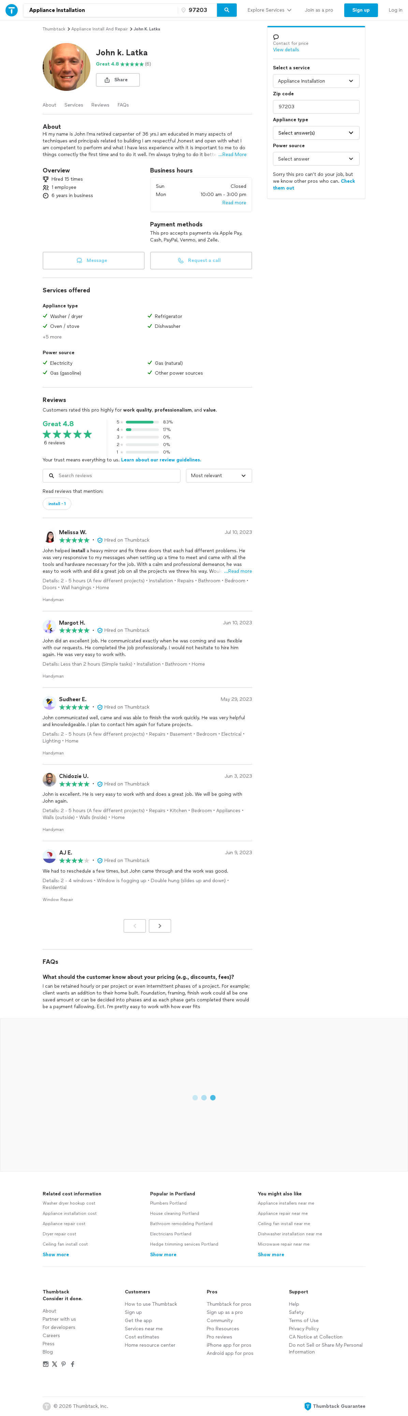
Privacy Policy (304, 1329)
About (49, 105)
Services (73, 105)
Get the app (138, 1320)
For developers (59, 1327)
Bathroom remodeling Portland (181, 1223)
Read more (234, 203)
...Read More (232, 154)
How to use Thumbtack (151, 1304)
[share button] (118, 80)
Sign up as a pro (225, 1312)
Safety (296, 1312)
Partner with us (59, 1319)
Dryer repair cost (59, 1234)
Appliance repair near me (283, 1213)
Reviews (100, 105)
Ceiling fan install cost (65, 1244)
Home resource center (150, 1345)
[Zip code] (196, 10)
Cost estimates (142, 1337)
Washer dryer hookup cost (69, 1203)
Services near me (144, 1329)
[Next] (160, 926)
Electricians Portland (170, 1234)
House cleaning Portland (174, 1213)
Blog (48, 1352)
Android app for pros (230, 1353)
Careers (51, 1335)
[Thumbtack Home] (11, 10)
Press (49, 1344)
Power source (289, 146)
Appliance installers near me (286, 1203)
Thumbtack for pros (229, 1304)
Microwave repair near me (283, 1244)
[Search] (227, 10)
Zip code (283, 94)
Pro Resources (223, 1329)
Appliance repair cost (64, 1223)
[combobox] (101, 10)
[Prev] (134, 926)
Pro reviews (219, 1337)
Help (294, 1304)
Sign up (133, 1312)
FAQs (123, 105)
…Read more (238, 571)
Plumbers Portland (168, 1203)
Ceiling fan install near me (284, 1223)
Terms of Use (304, 1320)
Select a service (291, 68)
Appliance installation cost (70, 1213)
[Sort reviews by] (219, 476)
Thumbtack (54, 29)
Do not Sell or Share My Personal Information (326, 1348)
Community (220, 1320)
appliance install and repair (99, 29)
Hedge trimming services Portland (184, 1244)
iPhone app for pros (229, 1345)
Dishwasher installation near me (290, 1234)
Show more (56, 1255)
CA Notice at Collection (316, 1337)
